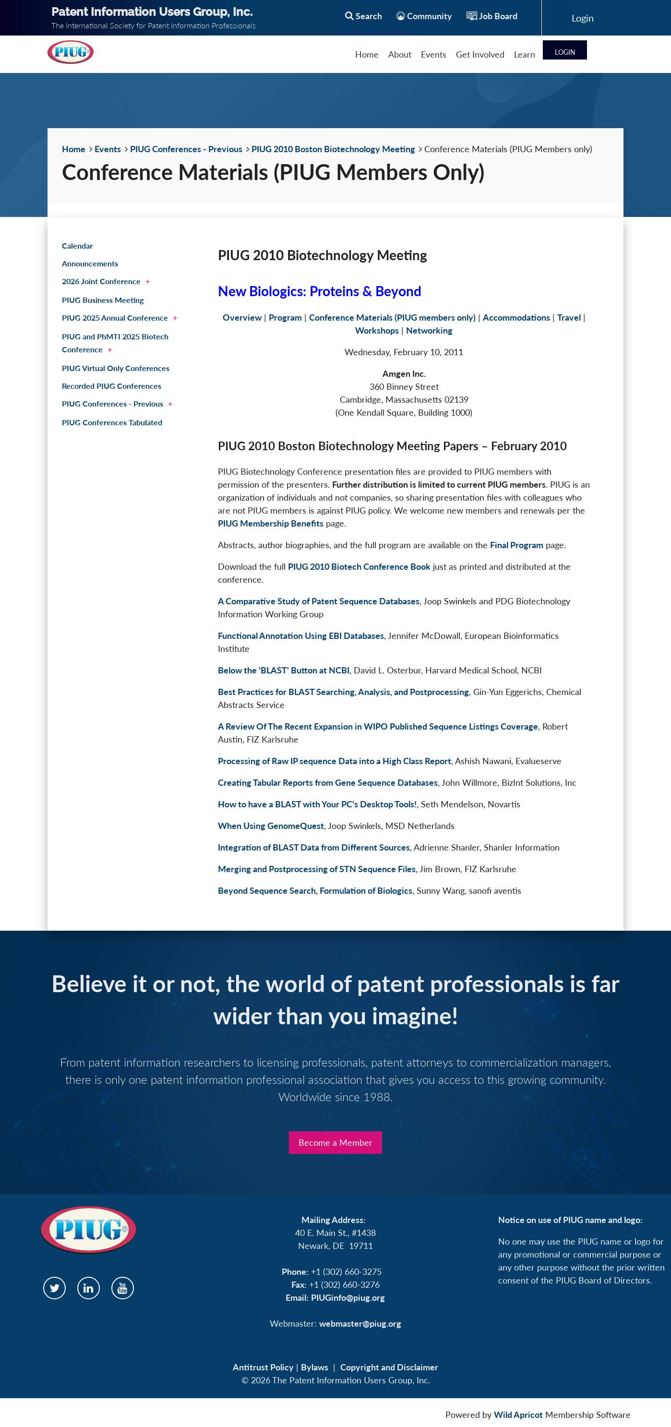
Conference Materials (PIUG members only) (392, 317)
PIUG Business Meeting (103, 299)
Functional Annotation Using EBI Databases (301, 635)
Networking (429, 330)
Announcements (90, 263)
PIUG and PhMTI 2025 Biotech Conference (115, 343)
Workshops (377, 330)
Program (285, 317)
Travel (569, 317)
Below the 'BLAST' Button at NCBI (283, 670)
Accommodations (516, 317)
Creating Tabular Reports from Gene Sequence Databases (328, 782)
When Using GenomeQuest (271, 825)
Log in (582, 18)
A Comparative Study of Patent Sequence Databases (318, 601)
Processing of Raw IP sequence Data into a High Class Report (334, 760)
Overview (242, 317)
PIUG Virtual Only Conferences (115, 367)
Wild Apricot (518, 1414)
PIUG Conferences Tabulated (112, 422)
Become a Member (335, 1142)
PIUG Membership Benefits (271, 523)
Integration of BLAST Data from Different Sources (314, 847)
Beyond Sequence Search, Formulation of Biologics (315, 890)
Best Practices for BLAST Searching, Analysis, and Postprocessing (343, 691)
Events (108, 149)
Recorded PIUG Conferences (111, 385)
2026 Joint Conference (101, 281)
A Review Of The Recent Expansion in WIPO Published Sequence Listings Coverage (378, 726)
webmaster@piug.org (360, 1323)
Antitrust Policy (263, 1367)
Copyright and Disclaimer (389, 1367)
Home (73, 149)
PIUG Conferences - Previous (186, 149)
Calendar (77, 245)
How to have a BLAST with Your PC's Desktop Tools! (317, 804)
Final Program (516, 545)
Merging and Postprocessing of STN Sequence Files (317, 868)
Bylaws (314, 1367)
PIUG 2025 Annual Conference (115, 317)
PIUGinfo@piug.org (348, 1297)
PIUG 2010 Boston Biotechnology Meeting (333, 149)
